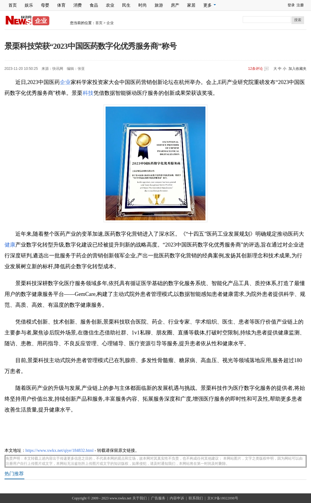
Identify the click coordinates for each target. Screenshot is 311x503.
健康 (10, 245)
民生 (126, 5)
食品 (94, 5)
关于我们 (139, 498)
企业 (110, 23)
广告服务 (158, 498)
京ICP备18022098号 (222, 498)
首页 (12, 5)
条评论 (255, 69)
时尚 (142, 5)
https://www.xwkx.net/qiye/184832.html (60, 450)
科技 (88, 93)
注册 (300, 5)
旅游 (159, 5)
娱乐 (29, 5)
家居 (191, 5)
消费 (77, 5)
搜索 (297, 20)
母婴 (45, 5)
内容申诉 (177, 498)
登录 (291, 5)
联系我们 (196, 498)
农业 (110, 5)
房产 (175, 5)
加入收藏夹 (297, 69)
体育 (61, 5)
